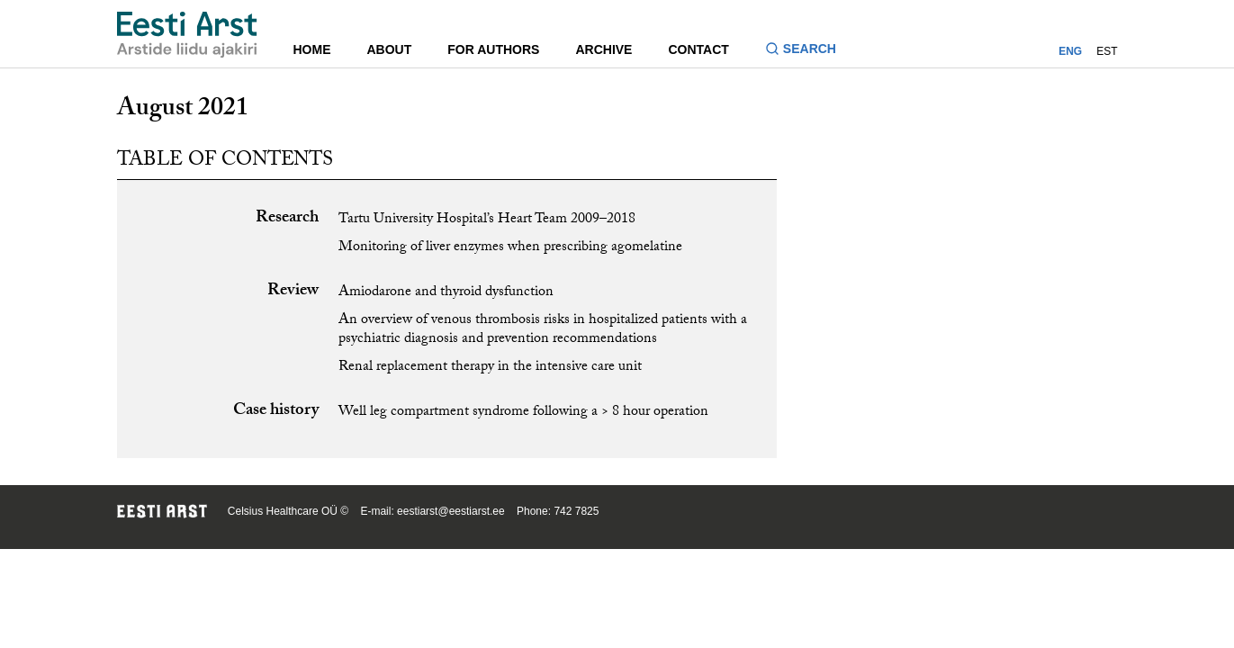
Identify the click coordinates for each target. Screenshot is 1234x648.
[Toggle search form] (808, 51)
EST (1106, 51)
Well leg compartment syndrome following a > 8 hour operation (523, 412)
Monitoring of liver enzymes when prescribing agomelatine (510, 247)
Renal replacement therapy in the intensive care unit (490, 367)
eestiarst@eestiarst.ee (451, 511)
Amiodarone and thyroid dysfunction (446, 293)
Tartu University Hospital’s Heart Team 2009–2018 (486, 220)
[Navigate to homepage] (187, 34)
